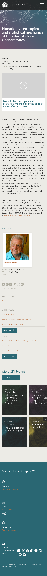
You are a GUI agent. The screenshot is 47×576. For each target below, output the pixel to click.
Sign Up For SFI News (8, 288)
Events (9, 25)
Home (4, 25)
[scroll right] (45, 419)
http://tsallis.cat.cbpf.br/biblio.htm (17, 216)
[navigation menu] (42, 5)
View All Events (8, 378)
